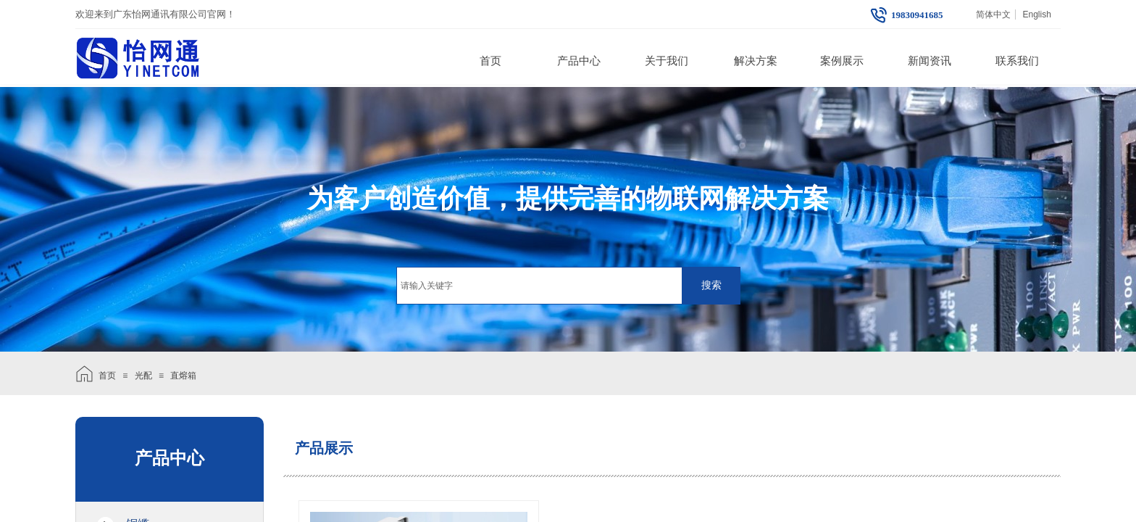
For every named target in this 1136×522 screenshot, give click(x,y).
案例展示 (842, 61)
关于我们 (666, 61)
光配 (143, 375)
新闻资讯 (929, 61)
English (1036, 14)
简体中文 (993, 14)
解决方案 (755, 61)
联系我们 (1017, 61)
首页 (490, 61)
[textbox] (539, 285)
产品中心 (579, 61)
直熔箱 (183, 375)
